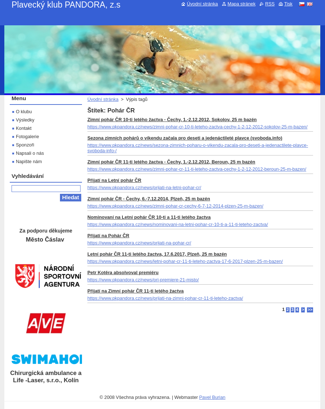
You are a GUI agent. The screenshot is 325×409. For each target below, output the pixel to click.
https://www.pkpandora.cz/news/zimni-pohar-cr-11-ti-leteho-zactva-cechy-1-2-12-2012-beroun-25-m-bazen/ (196, 169)
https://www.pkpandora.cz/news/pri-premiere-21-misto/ (143, 279)
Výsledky (25, 120)
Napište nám (29, 161)
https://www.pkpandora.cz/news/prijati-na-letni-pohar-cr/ (144, 187)
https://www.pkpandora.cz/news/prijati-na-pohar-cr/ (139, 243)
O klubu (24, 111)
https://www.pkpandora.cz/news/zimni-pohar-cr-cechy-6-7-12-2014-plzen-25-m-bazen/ (175, 206)
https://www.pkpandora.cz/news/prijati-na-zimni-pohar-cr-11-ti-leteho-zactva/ (165, 298)
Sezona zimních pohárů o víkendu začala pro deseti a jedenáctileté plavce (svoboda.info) (184, 138)
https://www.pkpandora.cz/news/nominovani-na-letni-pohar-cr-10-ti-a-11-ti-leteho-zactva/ (177, 224)
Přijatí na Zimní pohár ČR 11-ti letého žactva (135, 291)
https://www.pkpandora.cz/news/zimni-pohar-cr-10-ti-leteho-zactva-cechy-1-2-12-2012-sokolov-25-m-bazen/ (197, 126)
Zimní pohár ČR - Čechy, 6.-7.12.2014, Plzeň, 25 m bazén (148, 198)
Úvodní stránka (102, 99)
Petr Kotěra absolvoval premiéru (123, 272)
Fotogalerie (27, 136)
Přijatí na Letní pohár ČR (114, 180)
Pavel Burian (212, 397)
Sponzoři (25, 145)
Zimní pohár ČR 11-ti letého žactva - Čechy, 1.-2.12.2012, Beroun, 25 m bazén (171, 162)
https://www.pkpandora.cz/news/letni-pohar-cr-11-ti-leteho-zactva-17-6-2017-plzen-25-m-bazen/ (185, 261)
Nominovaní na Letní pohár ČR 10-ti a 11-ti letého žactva (149, 217)
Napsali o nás (30, 153)
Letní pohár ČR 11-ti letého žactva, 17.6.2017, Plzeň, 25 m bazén (157, 254)
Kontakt (23, 128)
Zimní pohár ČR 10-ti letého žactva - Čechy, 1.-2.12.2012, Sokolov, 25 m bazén (172, 119)
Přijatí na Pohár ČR (108, 235)
